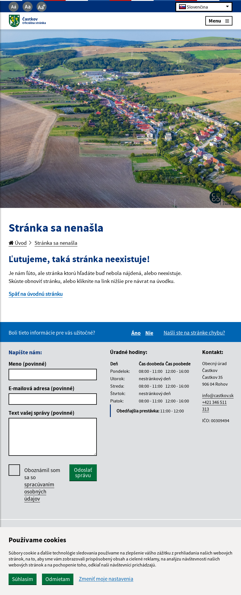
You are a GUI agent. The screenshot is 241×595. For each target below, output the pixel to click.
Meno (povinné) (28, 363)
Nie (150, 332)
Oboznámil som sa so (42, 484)
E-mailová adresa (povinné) (42, 388)
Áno (136, 332)
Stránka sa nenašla (56, 242)
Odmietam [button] (57, 579)
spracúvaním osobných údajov (39, 491)
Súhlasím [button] (22, 579)
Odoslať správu (83, 472)
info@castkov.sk (218, 395)
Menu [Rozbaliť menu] (219, 20)
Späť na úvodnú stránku (36, 293)
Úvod (18, 242)
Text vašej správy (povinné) (42, 412)
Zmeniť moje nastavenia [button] (106, 579)
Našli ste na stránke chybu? (194, 332)
